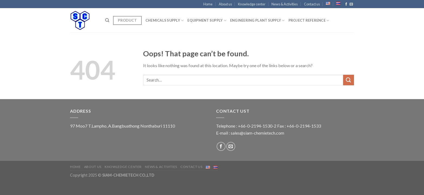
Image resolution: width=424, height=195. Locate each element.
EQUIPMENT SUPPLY (206, 20)
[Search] (107, 20)
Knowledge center (252, 4)
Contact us (312, 4)
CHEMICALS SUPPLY (164, 20)
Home (208, 4)
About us (225, 4)
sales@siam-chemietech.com (257, 132)
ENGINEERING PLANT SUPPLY (257, 20)
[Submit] (348, 80)
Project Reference (309, 20)
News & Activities (284, 4)
